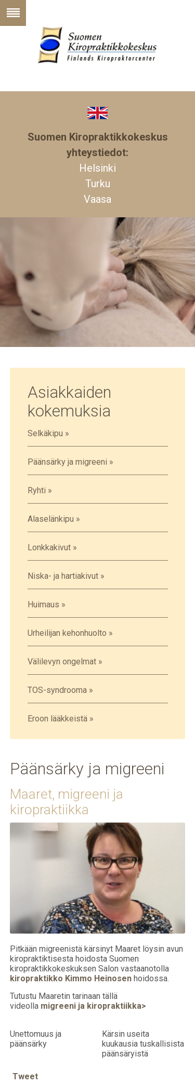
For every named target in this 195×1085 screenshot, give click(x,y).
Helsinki (97, 168)
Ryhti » (40, 490)
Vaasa (97, 199)
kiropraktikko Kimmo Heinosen (71, 978)
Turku (97, 183)
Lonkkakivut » (52, 547)
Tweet (25, 1076)
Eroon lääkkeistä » (61, 719)
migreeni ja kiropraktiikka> (93, 1006)
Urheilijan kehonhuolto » (70, 633)
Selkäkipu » (48, 433)
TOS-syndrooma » (60, 690)
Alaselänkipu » (54, 519)
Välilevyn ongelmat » (65, 661)
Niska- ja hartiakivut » (66, 576)
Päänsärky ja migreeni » (70, 462)
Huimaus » (47, 604)
